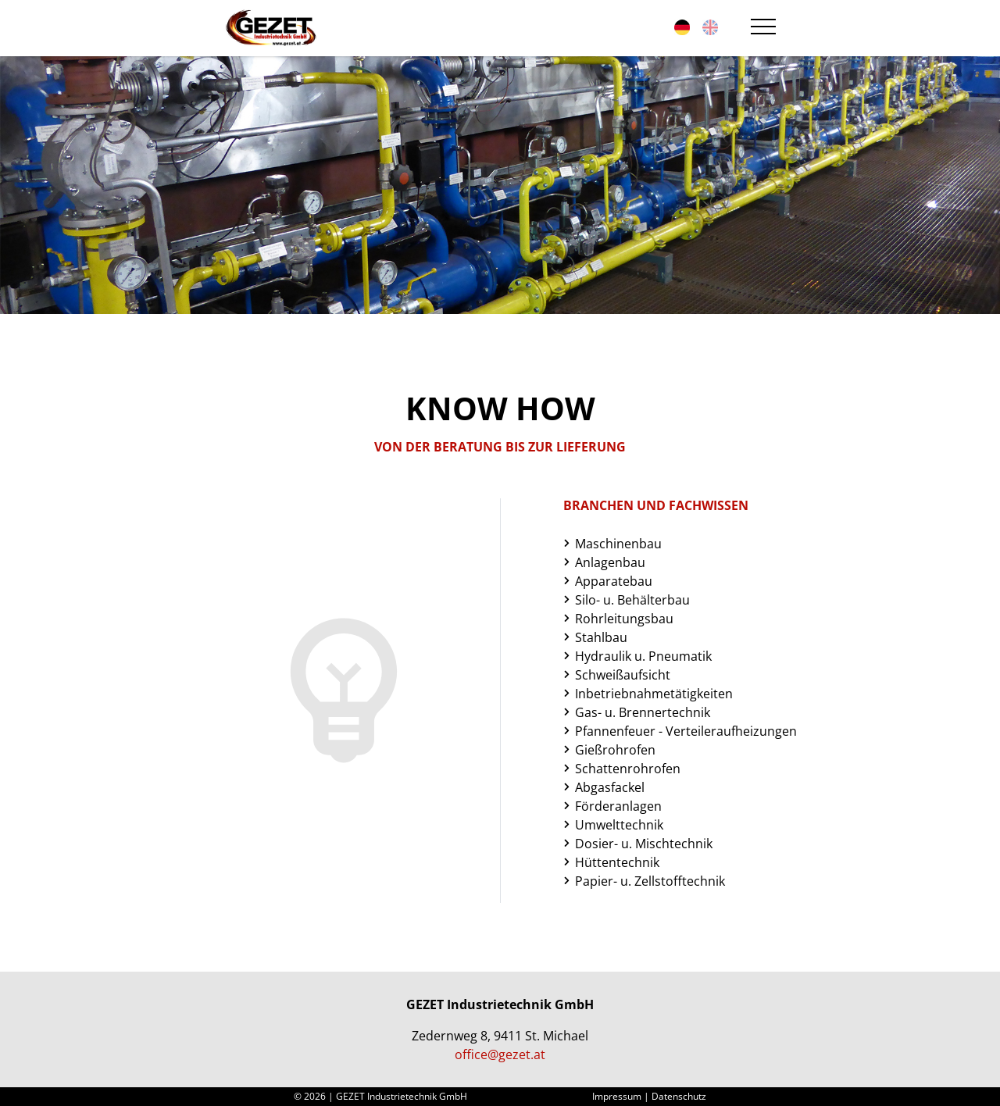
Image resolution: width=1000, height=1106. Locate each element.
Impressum (616, 1096)
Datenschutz (679, 1096)
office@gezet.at (500, 1054)
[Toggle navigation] (760, 28)
